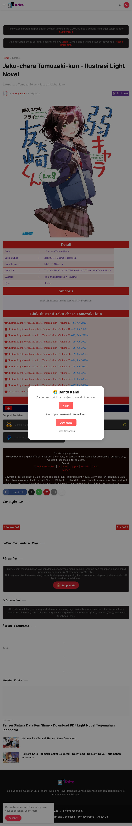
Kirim (66, 405)
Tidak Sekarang (66, 430)
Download (66, 422)
